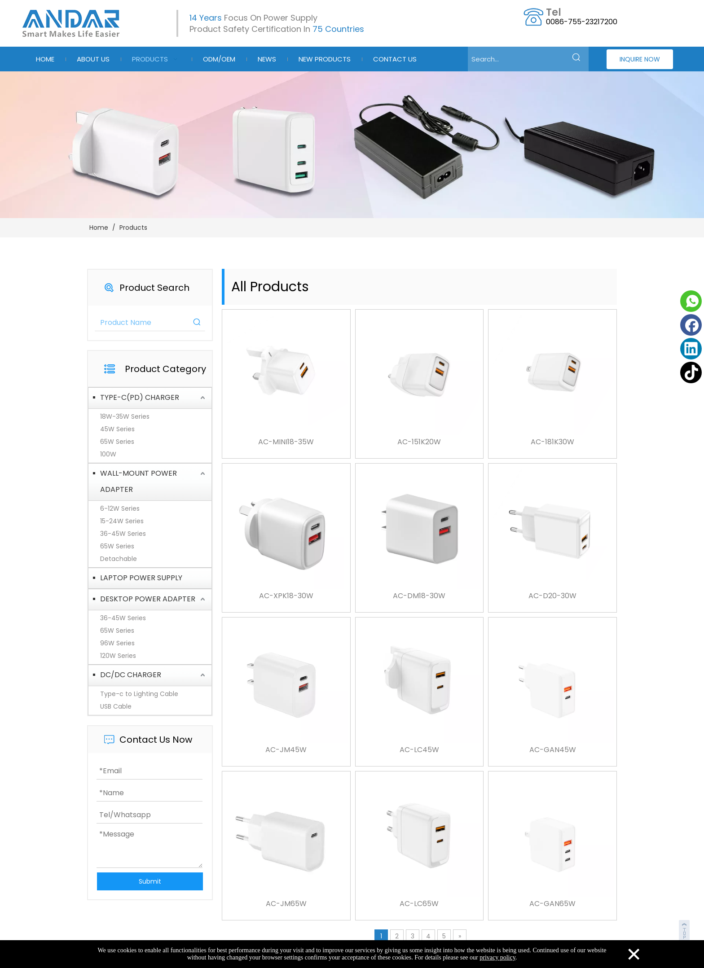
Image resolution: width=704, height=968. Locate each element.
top (685, 929)
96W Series (117, 643)
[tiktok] (691, 372)
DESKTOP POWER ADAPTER (147, 599)
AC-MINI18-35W (286, 442)
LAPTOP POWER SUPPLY (141, 578)
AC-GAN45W (552, 749)
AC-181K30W (552, 442)
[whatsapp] (691, 301)
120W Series (118, 655)
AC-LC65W (419, 903)
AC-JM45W (286, 749)
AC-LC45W (419, 749)
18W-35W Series (125, 416)
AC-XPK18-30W (286, 595)
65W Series (117, 441)
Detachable (118, 558)
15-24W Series (122, 521)
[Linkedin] (691, 348)
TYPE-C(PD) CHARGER (139, 397)
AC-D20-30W (552, 595)
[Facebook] (691, 325)
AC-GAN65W (552, 903)
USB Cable (116, 706)
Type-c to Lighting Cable (139, 693)
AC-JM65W (286, 903)
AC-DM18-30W (419, 595)
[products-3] (352, 144)
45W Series (117, 429)
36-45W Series (123, 533)
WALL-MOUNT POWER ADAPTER (138, 481)
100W (108, 454)
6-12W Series (120, 508)
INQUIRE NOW (640, 59)
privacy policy (497, 957)
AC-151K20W (419, 442)
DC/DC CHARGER (130, 675)
